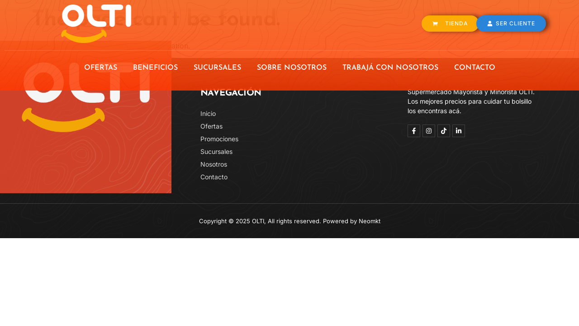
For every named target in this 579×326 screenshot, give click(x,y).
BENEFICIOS (155, 68)
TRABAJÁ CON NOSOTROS (390, 68)
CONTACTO (474, 68)
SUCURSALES (217, 68)
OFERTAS (100, 68)
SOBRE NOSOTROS (292, 68)
